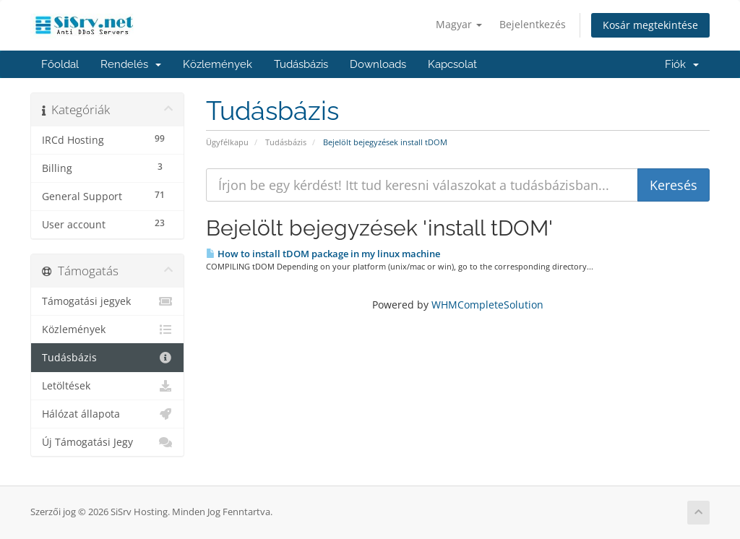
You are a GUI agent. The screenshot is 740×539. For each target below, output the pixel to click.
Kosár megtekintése (650, 25)
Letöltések (107, 385)
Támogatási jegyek (107, 301)
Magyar (459, 24)
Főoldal (60, 64)
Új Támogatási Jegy (107, 442)
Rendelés (130, 64)
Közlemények (217, 64)
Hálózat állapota (107, 414)
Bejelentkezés (532, 24)
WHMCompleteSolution (487, 304)
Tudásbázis (301, 64)
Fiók (682, 64)
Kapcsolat (452, 64)
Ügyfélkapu (227, 142)
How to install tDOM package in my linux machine (323, 253)
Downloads (378, 64)
